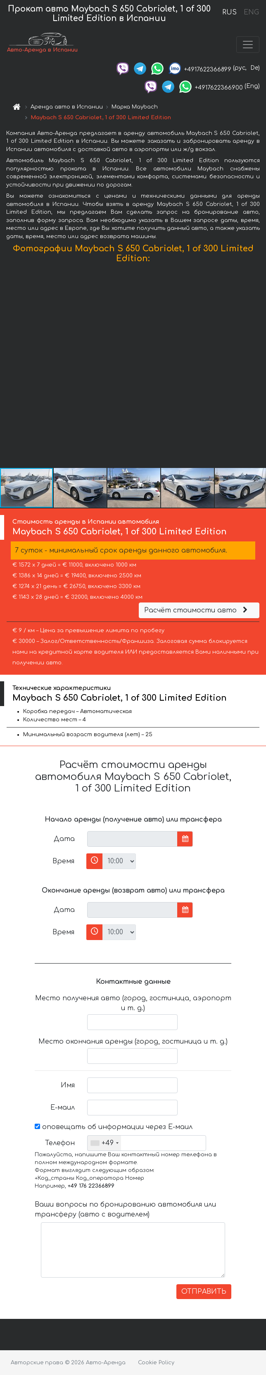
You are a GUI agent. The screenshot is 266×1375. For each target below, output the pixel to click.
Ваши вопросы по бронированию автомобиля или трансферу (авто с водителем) (125, 1209)
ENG (251, 12)
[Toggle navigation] (247, 44)
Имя (68, 1085)
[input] (132, 839)
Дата (64, 839)
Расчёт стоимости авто (197, 610)
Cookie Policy (156, 1363)
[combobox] (104, 1143)
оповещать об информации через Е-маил (113, 1127)
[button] (258, 367)
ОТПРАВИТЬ (203, 1291)
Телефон (60, 1143)
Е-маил (62, 1107)
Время (63, 861)
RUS (229, 12)
